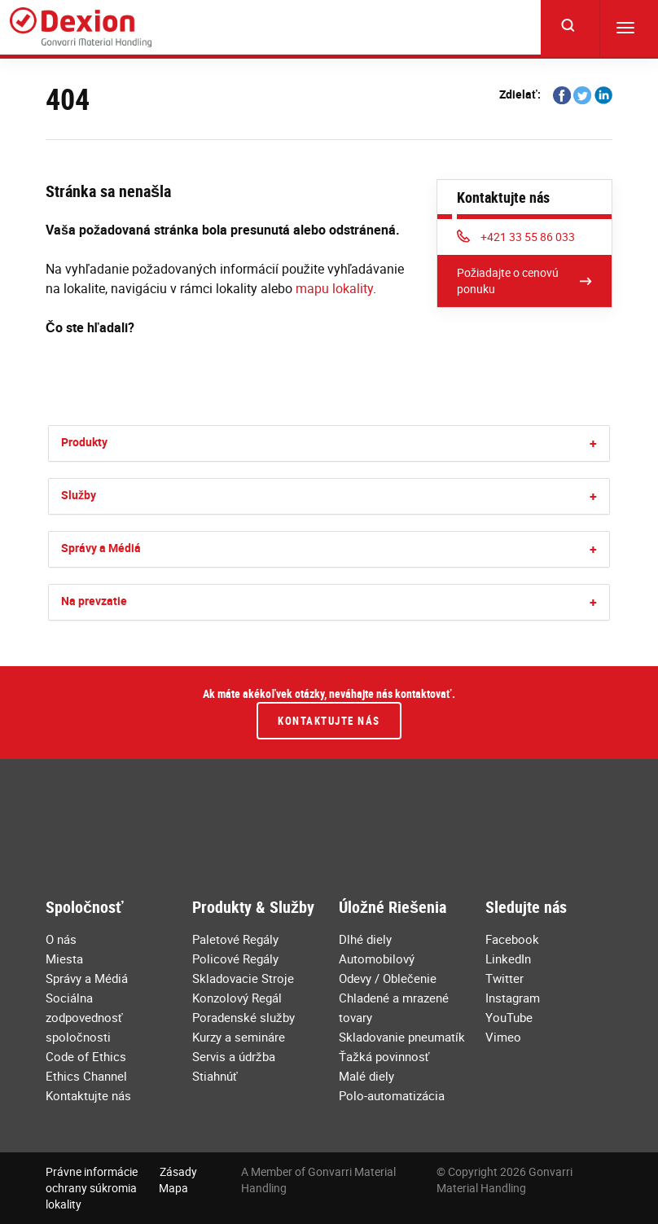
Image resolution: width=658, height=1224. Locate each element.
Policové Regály (235, 958)
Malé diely (366, 1076)
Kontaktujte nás (329, 720)
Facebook (512, 939)
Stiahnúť (215, 1076)
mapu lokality (334, 288)
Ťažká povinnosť (384, 1056)
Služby (78, 494)
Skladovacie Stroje (243, 978)
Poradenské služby (243, 1017)
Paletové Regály (235, 939)
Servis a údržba (233, 1056)
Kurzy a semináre (238, 1037)
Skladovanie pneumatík (402, 1037)
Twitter (504, 978)
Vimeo (503, 1037)
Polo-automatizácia (392, 1095)
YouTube (509, 1017)
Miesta (64, 958)
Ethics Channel (86, 1076)
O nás (61, 939)
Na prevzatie (94, 600)
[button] (593, 443)
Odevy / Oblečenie (387, 978)
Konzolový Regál (237, 997)
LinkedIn (508, 958)
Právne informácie (92, 1171)
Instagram (512, 997)
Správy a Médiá (101, 547)
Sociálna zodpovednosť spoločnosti (84, 1017)
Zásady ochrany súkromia (121, 1179)
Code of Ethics (86, 1056)
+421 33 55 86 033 (516, 236)
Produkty (84, 442)
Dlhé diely (365, 939)
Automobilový (377, 958)
